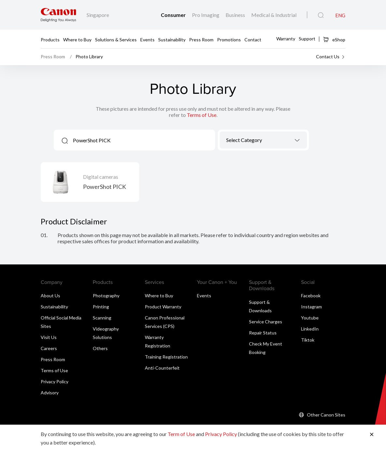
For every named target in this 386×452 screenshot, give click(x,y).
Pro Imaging (206, 15)
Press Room (201, 39)
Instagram (311, 306)
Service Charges (265, 321)
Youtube (310, 317)
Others (100, 348)
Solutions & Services (116, 39)
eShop (334, 39)
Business (236, 15)
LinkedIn (310, 329)
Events (147, 39)
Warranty (285, 38)
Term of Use (181, 434)
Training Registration (166, 357)
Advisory (50, 392)
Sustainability (172, 39)
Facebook (311, 295)
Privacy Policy (54, 381)
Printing (101, 306)
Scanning (102, 317)
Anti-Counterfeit (162, 368)
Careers (49, 348)
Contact (252, 39)
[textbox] (263, 140)
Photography (106, 295)
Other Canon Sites (326, 414)
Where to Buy (77, 39)
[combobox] (263, 140)
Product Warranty (163, 306)
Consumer (174, 15)
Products (50, 39)
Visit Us (49, 337)
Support (307, 38)
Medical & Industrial (273, 15)
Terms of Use (201, 115)
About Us (50, 295)
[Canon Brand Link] (58, 15)
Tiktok (307, 340)
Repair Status (263, 332)
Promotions (229, 39)
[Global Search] (321, 15)
